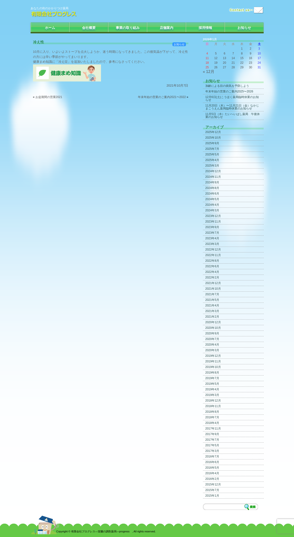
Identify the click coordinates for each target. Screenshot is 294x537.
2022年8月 (212, 260)
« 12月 (208, 72)
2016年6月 (212, 462)
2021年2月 (212, 316)
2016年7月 (212, 456)
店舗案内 (166, 28)
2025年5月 (212, 154)
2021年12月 (213, 283)
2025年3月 (212, 165)
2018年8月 (212, 411)
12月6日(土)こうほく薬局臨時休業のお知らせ (232, 98)
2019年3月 (212, 395)
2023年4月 (212, 238)
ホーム (50, 28)
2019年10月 (213, 367)
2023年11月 (213, 221)
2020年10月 (213, 328)
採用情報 (205, 28)
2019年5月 (212, 383)
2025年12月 (213, 132)
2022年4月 (212, 272)
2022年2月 (212, 277)
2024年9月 (212, 182)
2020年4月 (212, 344)
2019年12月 (213, 356)
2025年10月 (213, 137)
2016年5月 (212, 467)
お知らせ (244, 28)
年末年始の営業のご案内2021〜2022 (162, 97)
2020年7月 (212, 339)
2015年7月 (212, 490)
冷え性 (38, 42)
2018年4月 (212, 423)
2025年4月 (212, 160)
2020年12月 (213, 322)
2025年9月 (212, 143)
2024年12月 (213, 171)
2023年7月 (212, 232)
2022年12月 (213, 249)
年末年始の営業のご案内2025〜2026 (229, 91)
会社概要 (89, 28)
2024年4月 (212, 204)
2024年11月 (213, 177)
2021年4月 (212, 305)
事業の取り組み (128, 28)
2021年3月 (212, 311)
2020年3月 (212, 350)
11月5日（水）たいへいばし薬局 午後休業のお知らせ (232, 115)
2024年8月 (212, 188)
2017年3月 (212, 451)
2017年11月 (213, 428)
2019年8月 (212, 372)
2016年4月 (212, 473)
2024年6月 (212, 193)
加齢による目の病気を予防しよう (227, 86)
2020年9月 (212, 333)
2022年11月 (213, 255)
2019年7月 (212, 378)
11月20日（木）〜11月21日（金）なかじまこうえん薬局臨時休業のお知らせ (232, 107)
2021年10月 (213, 288)
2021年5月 (212, 300)
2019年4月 (212, 389)
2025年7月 (212, 149)
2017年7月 (212, 439)
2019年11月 (213, 361)
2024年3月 (212, 210)
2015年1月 (212, 495)
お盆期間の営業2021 (48, 97)
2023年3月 (212, 244)
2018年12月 (213, 400)
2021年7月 (212, 294)
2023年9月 (212, 227)
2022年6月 (212, 266)
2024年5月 (212, 199)
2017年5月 (212, 445)
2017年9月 (212, 434)
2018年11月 (213, 406)
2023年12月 (213, 216)
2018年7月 (212, 417)
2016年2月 (212, 479)
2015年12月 (213, 484)
